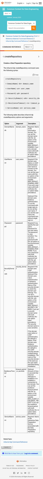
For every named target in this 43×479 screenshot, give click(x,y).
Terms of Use (10, 465)
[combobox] (19, 28)
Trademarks (20, 465)
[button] (21, 3)
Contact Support (33, 468)
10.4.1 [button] (8, 13)
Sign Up (35, 3)
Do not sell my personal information (14, 468)
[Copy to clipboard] (35, 74)
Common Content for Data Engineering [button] (22, 23)
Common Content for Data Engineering (23, 9)
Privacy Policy (30, 465)
